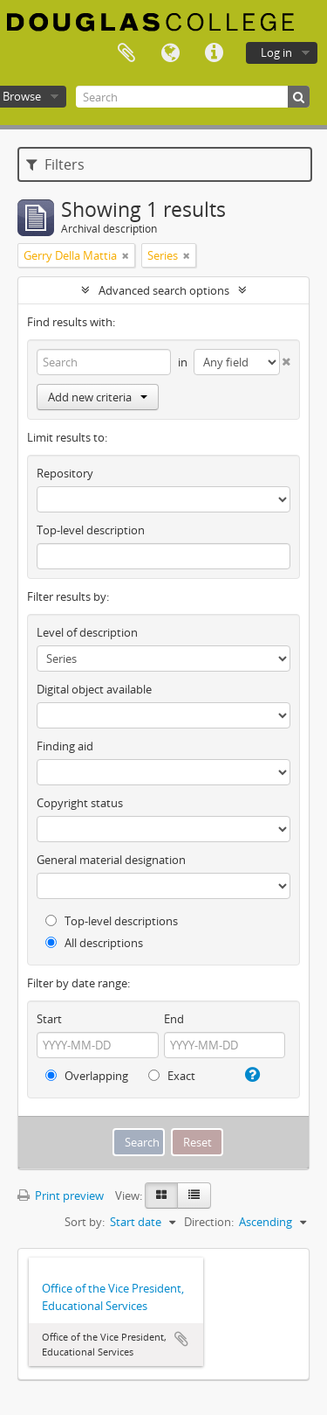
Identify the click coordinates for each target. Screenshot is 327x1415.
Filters (55, 164)
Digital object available (94, 689)
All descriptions (94, 943)
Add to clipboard (181, 1339)
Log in (276, 52)
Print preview (60, 1195)
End (174, 1019)
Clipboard (126, 53)
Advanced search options (164, 290)
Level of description (87, 632)
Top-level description (91, 530)
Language (170, 53)
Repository (65, 473)
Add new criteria (97, 397)
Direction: (209, 1222)
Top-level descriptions (111, 921)
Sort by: (85, 1222)
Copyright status (80, 803)
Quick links (213, 53)
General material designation (111, 860)
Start (49, 1019)
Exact (171, 1076)
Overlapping (86, 1076)
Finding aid (65, 746)
